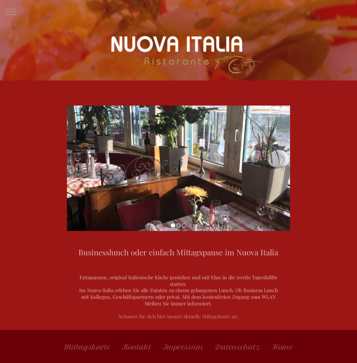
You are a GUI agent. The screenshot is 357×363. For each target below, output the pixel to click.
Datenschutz (237, 349)
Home (282, 349)
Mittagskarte (87, 349)
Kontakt (136, 349)
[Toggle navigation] (11, 11)
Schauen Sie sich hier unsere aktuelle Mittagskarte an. (178, 322)
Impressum (183, 349)
